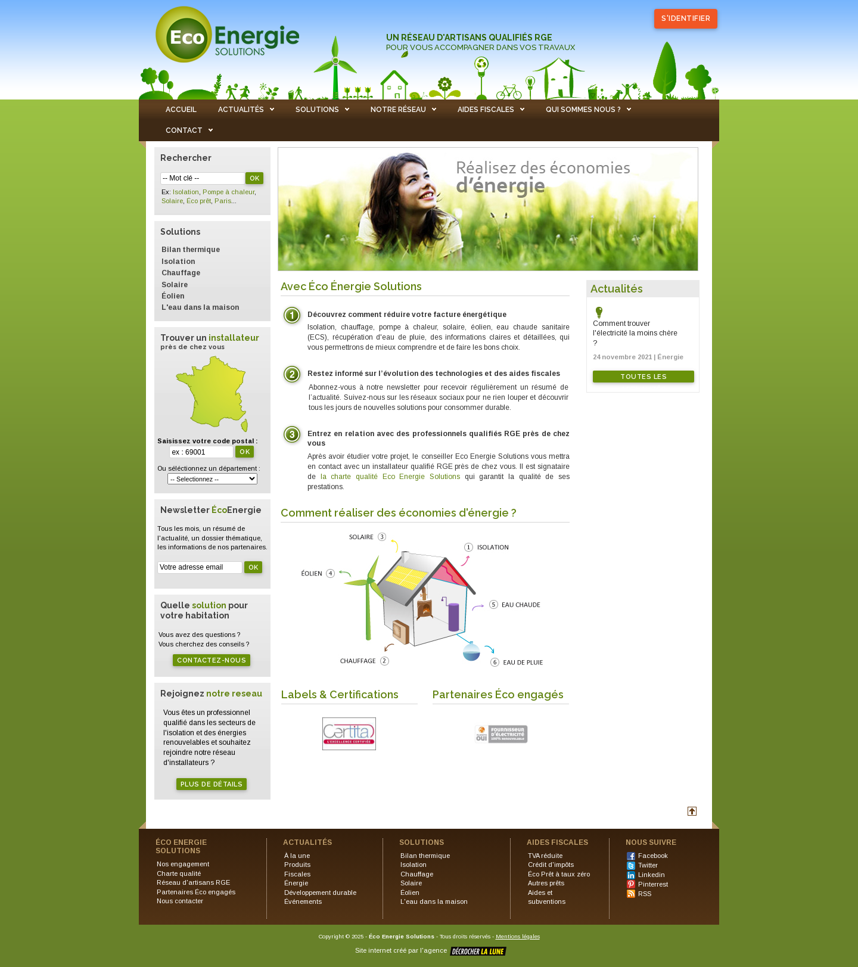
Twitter (648, 865)
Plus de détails (212, 784)
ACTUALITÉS (241, 109)
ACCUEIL (181, 109)
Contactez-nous (211, 660)
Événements (303, 901)
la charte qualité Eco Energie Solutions (393, 476)
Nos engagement (183, 863)
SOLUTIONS (317, 109)
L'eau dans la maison (200, 307)
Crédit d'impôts (551, 864)
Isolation (186, 191)
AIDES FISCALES (486, 109)
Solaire (172, 200)
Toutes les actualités (643, 378)
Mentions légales (518, 936)
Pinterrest (653, 884)
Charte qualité (179, 873)
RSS (644, 893)
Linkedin (651, 874)
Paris (222, 200)
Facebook (653, 855)
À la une (297, 855)
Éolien (172, 296)
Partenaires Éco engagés (196, 892)
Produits (297, 864)
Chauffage (180, 273)
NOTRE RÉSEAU (398, 109)
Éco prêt (198, 200)
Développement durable (320, 892)
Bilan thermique (190, 249)
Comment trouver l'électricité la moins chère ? (635, 333)
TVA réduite (545, 855)
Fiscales (297, 874)
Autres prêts (546, 883)
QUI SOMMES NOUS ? (583, 109)
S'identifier (685, 18)
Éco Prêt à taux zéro (559, 874)
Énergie (296, 883)
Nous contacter (180, 900)
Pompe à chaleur (228, 191)
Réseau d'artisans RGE (193, 882)
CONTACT (184, 130)
